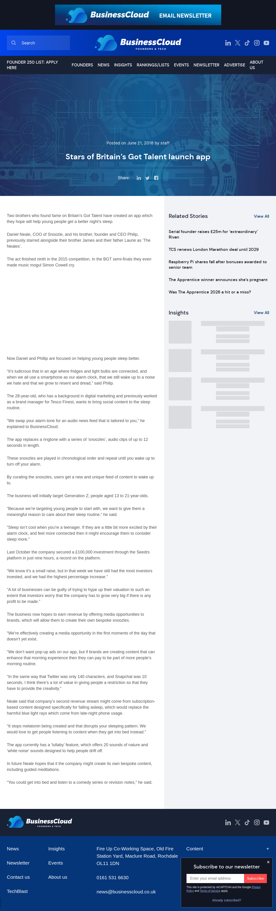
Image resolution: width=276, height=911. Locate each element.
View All (261, 216)
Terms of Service (210, 890)
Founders (82, 65)
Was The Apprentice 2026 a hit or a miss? (210, 292)
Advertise (234, 65)
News (104, 65)
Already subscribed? (226, 900)
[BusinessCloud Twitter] (237, 43)
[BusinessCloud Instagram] (257, 43)
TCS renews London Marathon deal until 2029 (214, 249)
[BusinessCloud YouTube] (266, 43)
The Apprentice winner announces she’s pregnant (218, 279)
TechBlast (17, 891)
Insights (123, 65)
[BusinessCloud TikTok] (247, 43)
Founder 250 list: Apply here (32, 65)
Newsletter (206, 65)
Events (181, 65)
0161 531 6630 (113, 877)
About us (256, 65)
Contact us (18, 877)
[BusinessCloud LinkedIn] (228, 43)
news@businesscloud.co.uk (126, 891)
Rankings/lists (153, 65)
